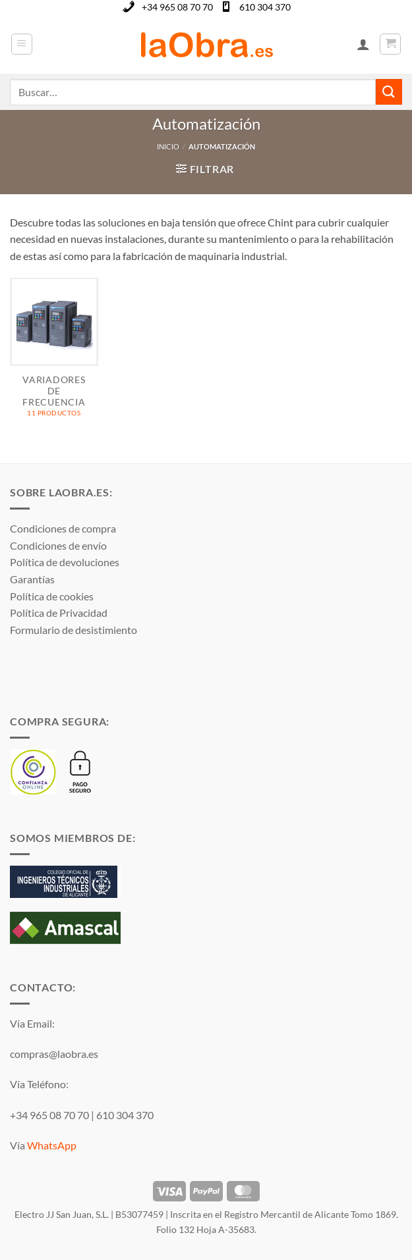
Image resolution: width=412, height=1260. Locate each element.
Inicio (168, 146)
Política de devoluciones (64, 562)
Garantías (32, 579)
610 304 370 (265, 7)
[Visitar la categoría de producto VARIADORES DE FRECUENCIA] (54, 354)
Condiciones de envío (58, 545)
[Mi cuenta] (363, 44)
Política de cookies (52, 596)
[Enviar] (389, 92)
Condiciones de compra (63, 528)
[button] (21, 44)
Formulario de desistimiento (73, 629)
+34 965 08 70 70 (177, 7)
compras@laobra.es (54, 1053)
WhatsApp (51, 1145)
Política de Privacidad (58, 612)
